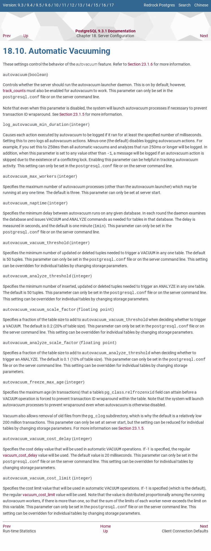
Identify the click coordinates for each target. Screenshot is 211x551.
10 (56, 5)
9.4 (29, 5)
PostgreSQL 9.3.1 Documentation (105, 31)
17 (111, 5)
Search (185, 5)
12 (72, 5)
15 (95, 5)
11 (64, 5)
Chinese (201, 5)
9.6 (48, 5)
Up (25, 36)
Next (204, 36)
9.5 (39, 5)
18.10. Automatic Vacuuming (56, 51)
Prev (7, 36)
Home (105, 532)
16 (103, 5)
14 (88, 5)
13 (80, 5)
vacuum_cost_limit (39, 501)
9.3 (20, 5)
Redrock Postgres (159, 5)
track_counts (14, 91)
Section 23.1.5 (71, 115)
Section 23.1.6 (140, 64)
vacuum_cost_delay (20, 461)
